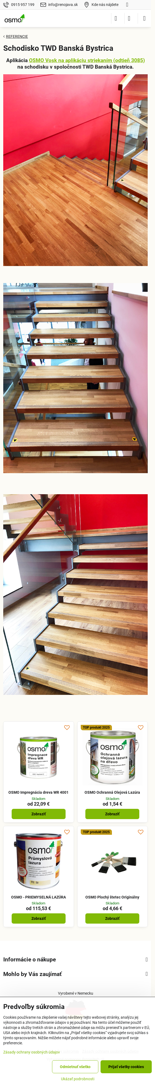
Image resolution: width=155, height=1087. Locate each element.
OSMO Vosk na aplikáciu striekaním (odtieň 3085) (87, 60)
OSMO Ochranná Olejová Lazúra (112, 792)
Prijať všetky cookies (126, 1067)
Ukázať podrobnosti (77, 1079)
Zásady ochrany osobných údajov (31, 1052)
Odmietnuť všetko (75, 1067)
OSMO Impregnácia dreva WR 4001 (38, 792)
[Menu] (144, 18)
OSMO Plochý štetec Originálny (112, 897)
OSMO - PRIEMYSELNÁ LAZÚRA (38, 897)
